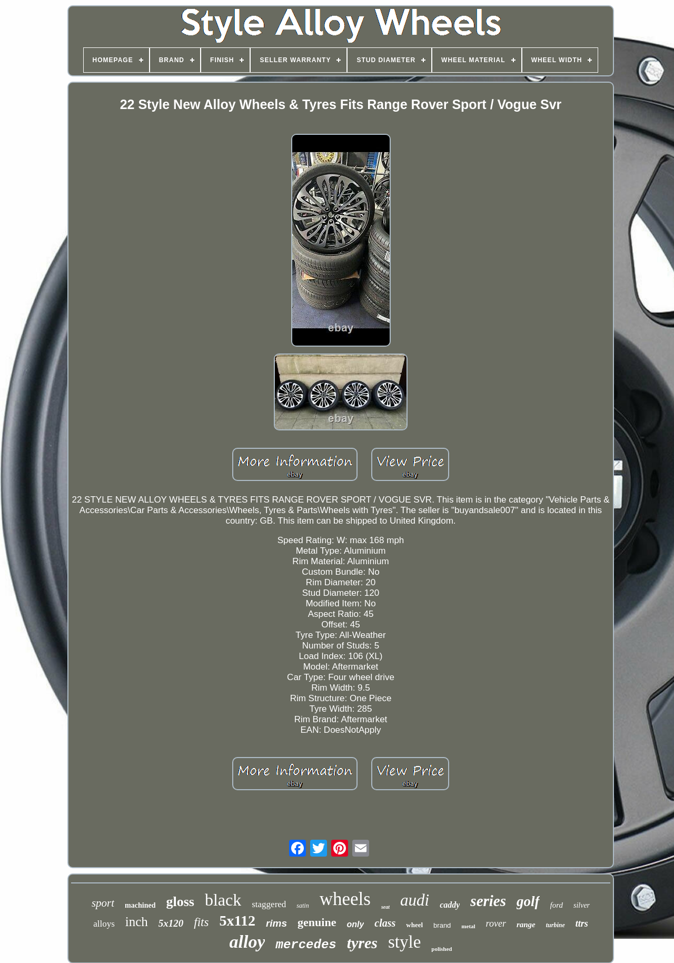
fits (201, 922)
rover (496, 923)
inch (136, 922)
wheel (414, 925)
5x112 (237, 920)
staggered (269, 904)
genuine (317, 922)
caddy (450, 904)
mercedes (305, 945)
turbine (555, 925)
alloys (104, 924)
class (384, 923)
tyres (362, 942)
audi (414, 900)
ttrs (582, 923)
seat (385, 907)
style (404, 941)
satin (302, 905)
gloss (180, 901)
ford (556, 905)
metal (468, 926)
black (223, 899)
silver (581, 905)
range (526, 924)
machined (140, 905)
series (488, 900)
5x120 (171, 923)
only (355, 924)
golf (528, 901)
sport (103, 903)
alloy (247, 941)
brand (442, 925)
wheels (345, 899)
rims (276, 923)
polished (441, 949)
